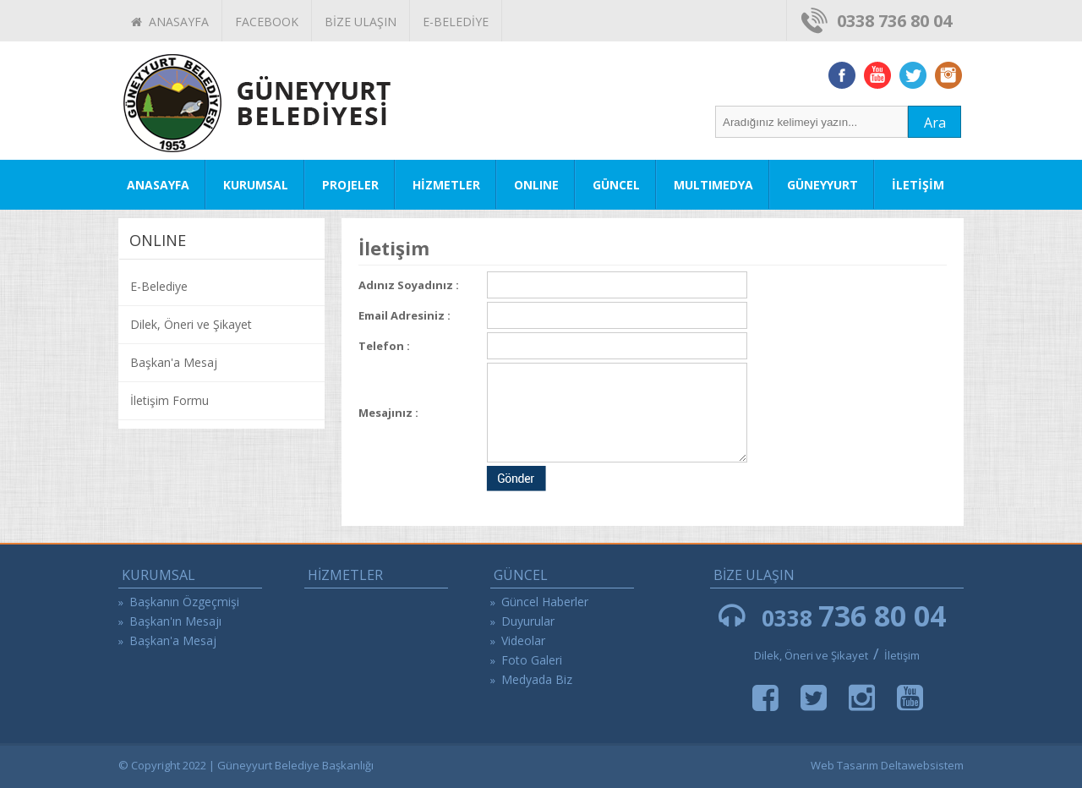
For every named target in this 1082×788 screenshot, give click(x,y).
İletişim (902, 655)
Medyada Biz (536, 679)
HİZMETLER (446, 185)
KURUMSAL (255, 185)
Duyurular (528, 621)
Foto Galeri (531, 660)
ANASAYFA (170, 22)
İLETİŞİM (918, 185)
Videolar (523, 640)
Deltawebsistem (922, 765)
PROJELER (350, 185)
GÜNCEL (616, 185)
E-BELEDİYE (456, 22)
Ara (935, 122)
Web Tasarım (844, 765)
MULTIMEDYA (713, 185)
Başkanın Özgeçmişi (184, 602)
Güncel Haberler (544, 602)
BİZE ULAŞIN (360, 22)
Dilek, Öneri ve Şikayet (191, 324)
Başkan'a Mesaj (173, 362)
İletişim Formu (169, 400)
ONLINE (536, 185)
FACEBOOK (266, 22)
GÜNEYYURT (822, 185)
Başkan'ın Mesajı (175, 621)
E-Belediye (159, 286)
